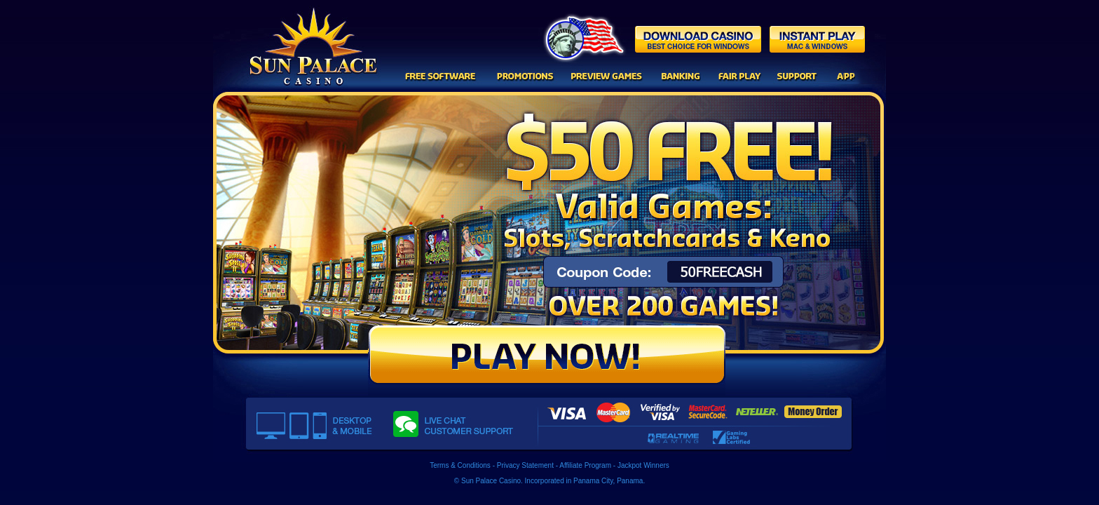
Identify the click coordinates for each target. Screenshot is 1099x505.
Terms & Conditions (460, 465)
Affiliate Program (585, 465)
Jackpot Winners (643, 465)
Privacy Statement (525, 465)
